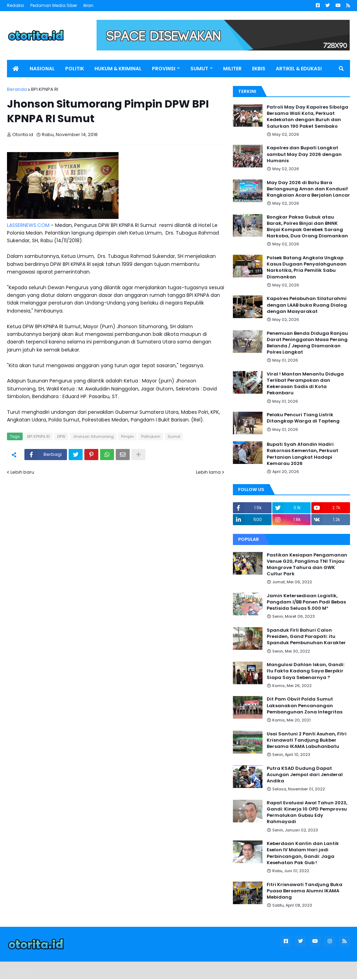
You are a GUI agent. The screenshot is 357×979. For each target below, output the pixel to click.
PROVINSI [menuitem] (163, 68)
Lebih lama (208, 472)
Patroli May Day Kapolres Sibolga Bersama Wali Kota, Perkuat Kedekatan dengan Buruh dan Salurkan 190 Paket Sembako (307, 116)
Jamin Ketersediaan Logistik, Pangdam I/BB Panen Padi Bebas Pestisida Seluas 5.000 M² (306, 602)
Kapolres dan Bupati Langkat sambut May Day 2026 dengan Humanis (304, 154)
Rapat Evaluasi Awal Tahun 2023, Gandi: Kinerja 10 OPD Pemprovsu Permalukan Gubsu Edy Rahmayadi (307, 812)
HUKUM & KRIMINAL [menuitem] (118, 68)
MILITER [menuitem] (232, 68)
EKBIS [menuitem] (258, 68)
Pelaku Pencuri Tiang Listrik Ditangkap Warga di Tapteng (303, 418)
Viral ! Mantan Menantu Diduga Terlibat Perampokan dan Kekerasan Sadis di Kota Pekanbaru (305, 383)
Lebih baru (22, 472)
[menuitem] (15, 68)
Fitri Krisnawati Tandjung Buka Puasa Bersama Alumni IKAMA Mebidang (304, 891)
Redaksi (15, 5)
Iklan (88, 5)
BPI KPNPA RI (44, 89)
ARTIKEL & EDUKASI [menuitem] (299, 68)
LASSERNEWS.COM (28, 225)
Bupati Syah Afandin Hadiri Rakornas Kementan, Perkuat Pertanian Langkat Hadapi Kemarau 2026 (302, 454)
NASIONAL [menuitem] (42, 68)
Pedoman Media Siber (53, 5)
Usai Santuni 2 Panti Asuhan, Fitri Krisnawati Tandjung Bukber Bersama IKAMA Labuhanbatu (307, 740)
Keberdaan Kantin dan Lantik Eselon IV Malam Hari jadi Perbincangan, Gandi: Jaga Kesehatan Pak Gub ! (303, 853)
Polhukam (150, 436)
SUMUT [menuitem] (199, 68)
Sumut (174, 436)
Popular (248, 539)
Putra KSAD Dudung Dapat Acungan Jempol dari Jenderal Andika (305, 774)
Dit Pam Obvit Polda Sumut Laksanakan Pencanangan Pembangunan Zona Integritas (304, 705)
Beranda (17, 89)
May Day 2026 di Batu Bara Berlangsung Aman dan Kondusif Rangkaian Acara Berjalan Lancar (308, 189)
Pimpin (127, 436)
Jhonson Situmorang (93, 436)
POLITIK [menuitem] (74, 68)
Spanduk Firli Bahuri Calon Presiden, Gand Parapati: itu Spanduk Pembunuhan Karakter (306, 636)
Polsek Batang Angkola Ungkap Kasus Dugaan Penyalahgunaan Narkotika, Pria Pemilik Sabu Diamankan (307, 267)
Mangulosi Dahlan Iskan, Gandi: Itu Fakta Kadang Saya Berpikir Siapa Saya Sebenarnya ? (305, 671)
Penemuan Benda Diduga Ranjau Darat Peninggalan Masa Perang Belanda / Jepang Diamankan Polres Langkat (307, 343)
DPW (61, 436)
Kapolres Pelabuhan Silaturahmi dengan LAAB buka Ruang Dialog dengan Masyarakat (307, 304)
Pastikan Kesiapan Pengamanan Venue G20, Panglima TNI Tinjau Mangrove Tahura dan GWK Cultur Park (307, 564)
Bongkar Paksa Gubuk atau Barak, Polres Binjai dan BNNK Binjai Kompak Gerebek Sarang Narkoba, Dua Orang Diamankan (307, 226)
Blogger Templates (55, 970)
